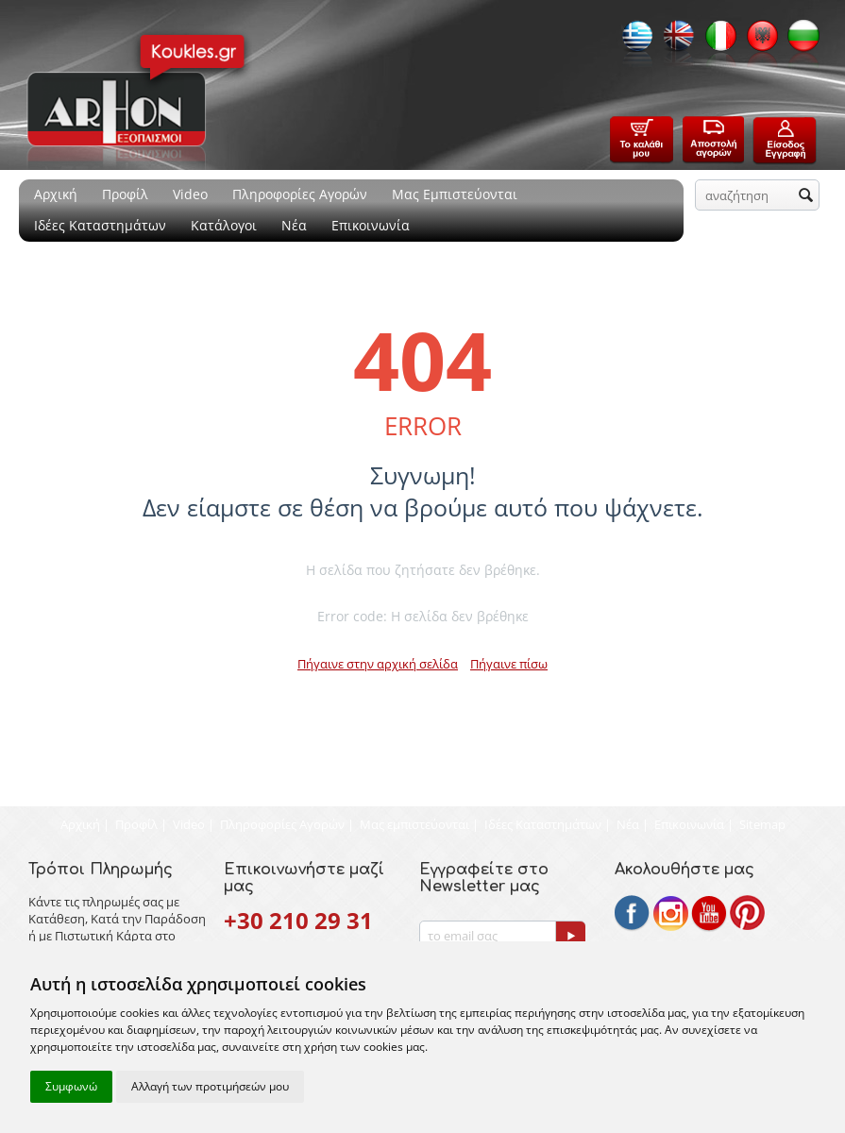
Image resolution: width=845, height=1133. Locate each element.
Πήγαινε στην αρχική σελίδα (377, 663)
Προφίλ (125, 194)
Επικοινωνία (370, 225)
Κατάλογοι (224, 225)
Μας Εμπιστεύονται (454, 194)
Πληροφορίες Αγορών (299, 194)
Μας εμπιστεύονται (414, 824)
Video (190, 194)
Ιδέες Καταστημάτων (100, 225)
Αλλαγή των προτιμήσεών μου (210, 1086)
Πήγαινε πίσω (509, 663)
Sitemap (762, 824)
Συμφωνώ (71, 1086)
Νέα (294, 225)
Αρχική (55, 194)
